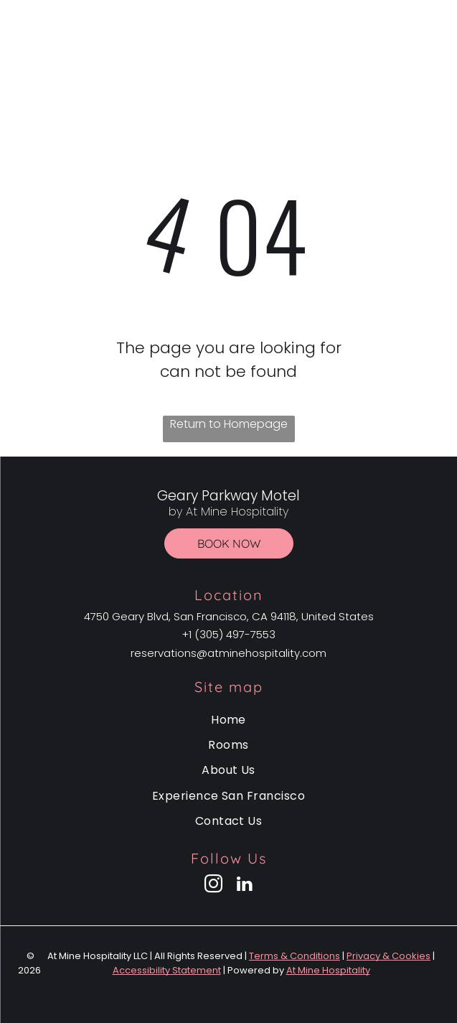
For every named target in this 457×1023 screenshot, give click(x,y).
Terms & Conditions (294, 956)
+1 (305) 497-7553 (228, 634)
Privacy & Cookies (388, 956)
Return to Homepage (229, 424)
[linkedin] (244, 886)
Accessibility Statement (167, 970)
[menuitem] (228, 719)
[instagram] (213, 886)
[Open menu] (435, 48)
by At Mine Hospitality (228, 58)
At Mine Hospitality (328, 970)
